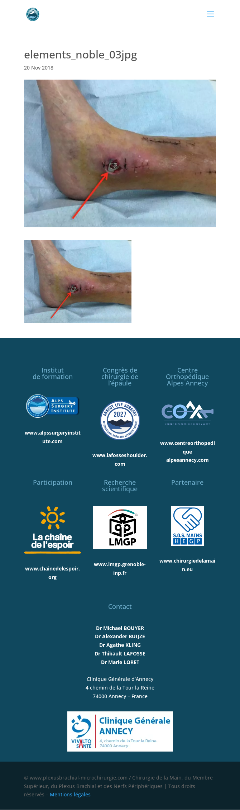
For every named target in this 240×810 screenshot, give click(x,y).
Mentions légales (70, 794)
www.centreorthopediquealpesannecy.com (187, 452)
